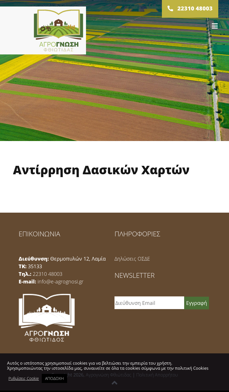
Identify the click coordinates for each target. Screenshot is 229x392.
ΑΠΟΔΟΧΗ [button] (54, 378)
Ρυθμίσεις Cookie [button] (23, 378)
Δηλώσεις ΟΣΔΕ (132, 258)
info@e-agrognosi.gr (60, 281)
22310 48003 (47, 273)
